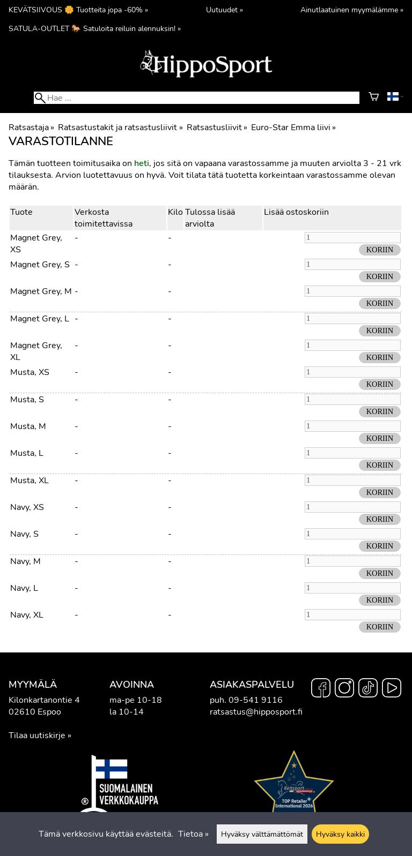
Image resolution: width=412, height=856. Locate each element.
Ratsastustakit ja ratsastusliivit (120, 127)
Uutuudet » (224, 9)
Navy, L (24, 588)
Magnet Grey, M (41, 291)
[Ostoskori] (374, 98)
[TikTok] (368, 689)
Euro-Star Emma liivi (293, 127)
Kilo (175, 212)
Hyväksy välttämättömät (262, 834)
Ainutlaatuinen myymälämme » (351, 9)
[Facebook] (320, 689)
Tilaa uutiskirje (37, 735)
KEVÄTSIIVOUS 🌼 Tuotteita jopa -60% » (78, 9)
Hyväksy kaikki (340, 834)
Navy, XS (27, 507)
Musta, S (27, 400)
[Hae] (196, 97)
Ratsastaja (31, 127)
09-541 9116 (256, 700)
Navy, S (24, 534)
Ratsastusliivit (217, 127)
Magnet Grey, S (40, 265)
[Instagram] (344, 689)
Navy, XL (26, 615)
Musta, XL (29, 480)
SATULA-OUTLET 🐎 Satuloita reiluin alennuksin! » (95, 28)
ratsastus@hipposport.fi (256, 712)
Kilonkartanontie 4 (44, 700)
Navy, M (25, 561)
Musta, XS (29, 372)
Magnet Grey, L (39, 319)
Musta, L (26, 453)
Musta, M (28, 426)
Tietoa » (193, 834)
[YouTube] (391, 689)
